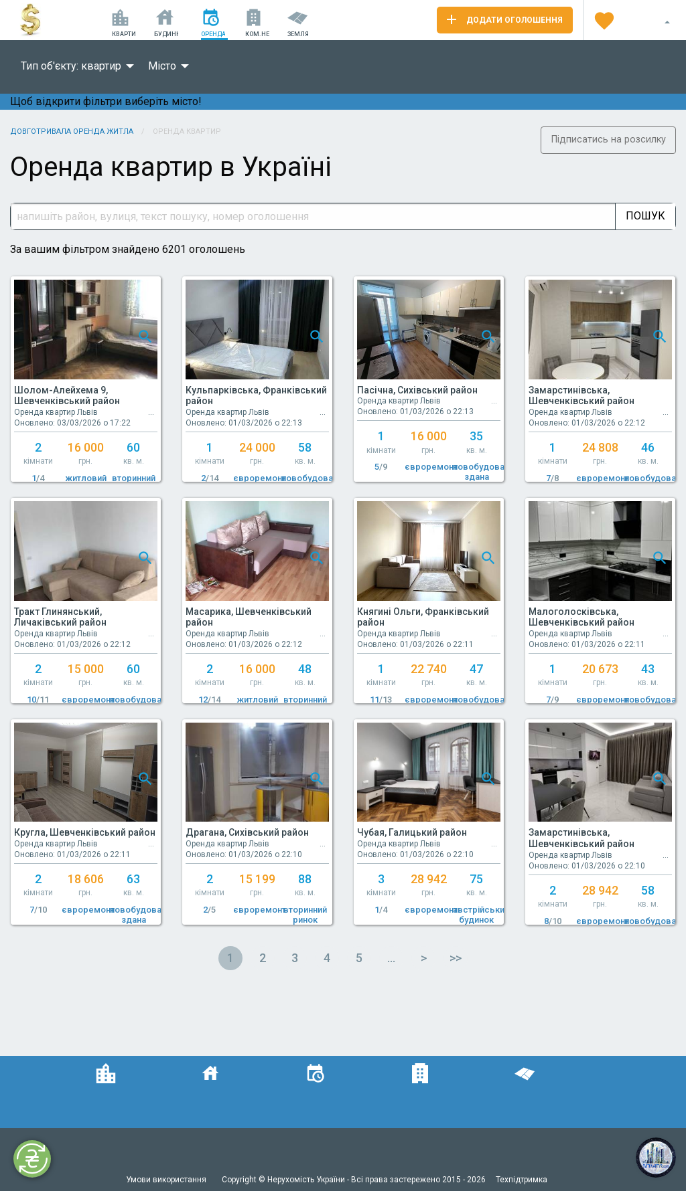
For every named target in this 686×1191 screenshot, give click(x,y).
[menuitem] (73, 66)
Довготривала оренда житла (71, 131)
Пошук (645, 215)
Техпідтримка (521, 1179)
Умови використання (167, 1179)
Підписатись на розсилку (608, 139)
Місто (162, 66)
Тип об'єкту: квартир (71, 66)
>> (456, 958)
